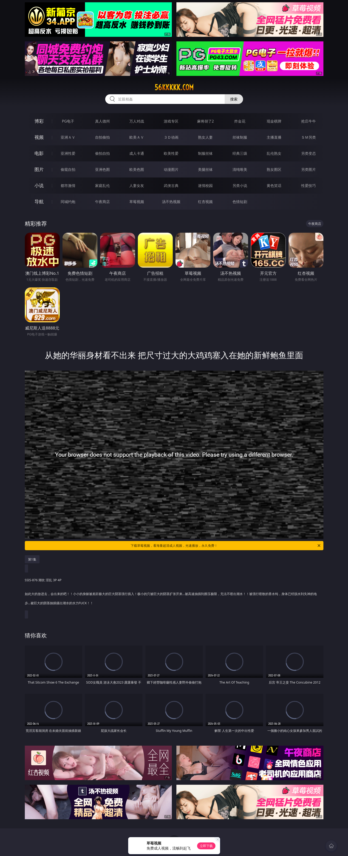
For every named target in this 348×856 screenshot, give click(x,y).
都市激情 (68, 185)
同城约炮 (68, 201)
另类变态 (308, 153)
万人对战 (136, 121)
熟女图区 (274, 169)
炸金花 (239, 121)
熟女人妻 (205, 137)
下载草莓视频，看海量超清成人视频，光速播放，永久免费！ (226, 545)
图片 (39, 169)
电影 (39, 153)
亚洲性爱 (68, 153)
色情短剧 (239, 201)
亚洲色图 (102, 169)
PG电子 (68, 121)
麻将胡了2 (205, 121)
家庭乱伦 (102, 185)
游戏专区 (171, 121)
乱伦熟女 (274, 153)
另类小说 (239, 185)
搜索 (234, 99)
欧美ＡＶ (136, 137)
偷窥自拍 (68, 169)
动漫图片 (171, 169)
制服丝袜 (205, 153)
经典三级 (239, 153)
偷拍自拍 (102, 153)
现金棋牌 (274, 121)
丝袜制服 (239, 137)
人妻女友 (136, 185)
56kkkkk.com (174, 87)
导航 (39, 201)
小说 (39, 185)
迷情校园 (205, 185)
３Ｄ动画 (171, 137)
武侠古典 (171, 185)
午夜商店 (102, 201)
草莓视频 (136, 201)
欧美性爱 (171, 153)
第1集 (32, 559)
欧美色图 (136, 169)
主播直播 (274, 137)
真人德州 (102, 121)
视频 (39, 137)
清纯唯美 (239, 169)
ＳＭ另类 (308, 137)
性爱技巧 (308, 185)
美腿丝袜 (205, 169)
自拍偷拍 (102, 137)
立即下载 (206, 846)
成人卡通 (136, 153)
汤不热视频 (171, 201)
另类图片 (308, 169)
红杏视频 (205, 201)
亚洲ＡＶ (68, 137)
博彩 (39, 121)
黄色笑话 (274, 185)
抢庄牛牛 (308, 121)
